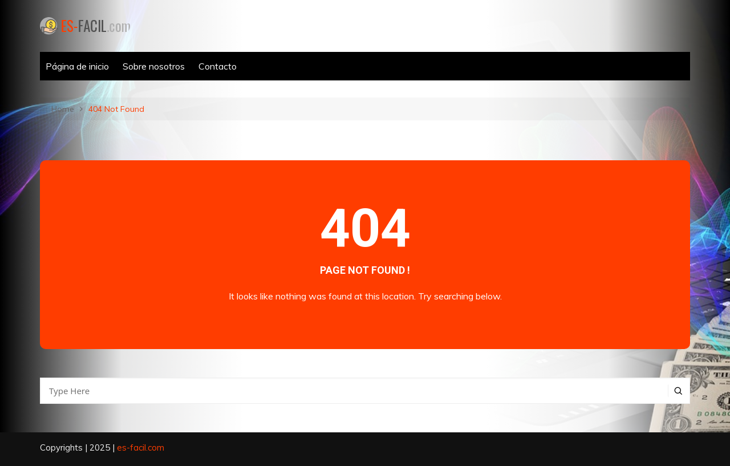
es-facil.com (140, 447)
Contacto (217, 66)
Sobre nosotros (154, 66)
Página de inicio (77, 66)
